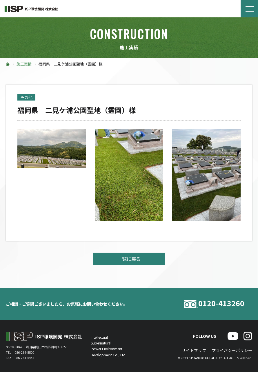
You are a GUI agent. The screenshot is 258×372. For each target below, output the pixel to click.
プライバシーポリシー (232, 350)
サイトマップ (194, 350)
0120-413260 (214, 304)
